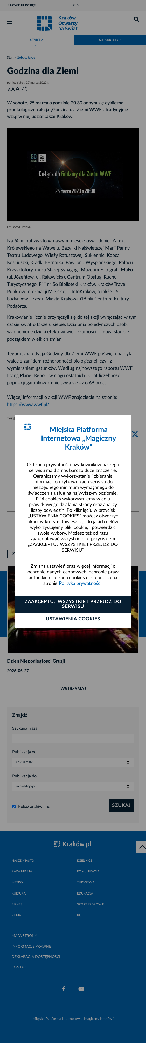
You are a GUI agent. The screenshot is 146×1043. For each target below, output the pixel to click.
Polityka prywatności (80, 583)
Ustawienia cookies (73, 619)
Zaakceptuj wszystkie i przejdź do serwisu (73, 604)
